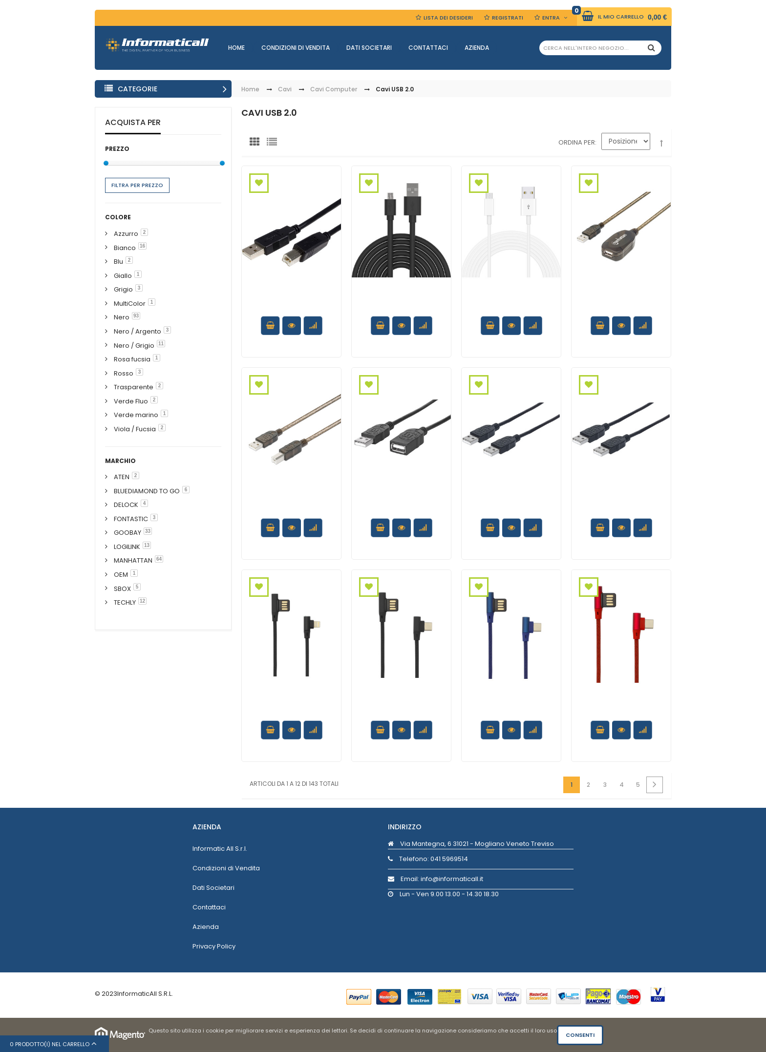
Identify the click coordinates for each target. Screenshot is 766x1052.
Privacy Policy (213, 946)
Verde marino (136, 415)
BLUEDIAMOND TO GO (147, 491)
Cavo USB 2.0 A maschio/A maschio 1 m (621, 511)
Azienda (477, 47)
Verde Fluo (131, 401)
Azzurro (126, 233)
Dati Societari (369, 47)
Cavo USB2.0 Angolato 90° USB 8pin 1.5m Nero (291, 712)
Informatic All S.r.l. (219, 848)
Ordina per (576, 142)
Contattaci (428, 47)
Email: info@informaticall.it (435, 879)
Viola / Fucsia (135, 429)
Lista (274, 144)
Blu (118, 261)
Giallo (123, 275)
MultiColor (130, 303)
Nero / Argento (137, 331)
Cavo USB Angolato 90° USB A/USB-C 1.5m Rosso (621, 712)
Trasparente (133, 387)
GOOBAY (127, 532)
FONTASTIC (131, 519)
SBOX (122, 588)
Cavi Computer (333, 89)
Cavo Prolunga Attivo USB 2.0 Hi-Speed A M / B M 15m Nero (292, 511)
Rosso (123, 373)
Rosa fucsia (132, 359)
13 (146, 545)
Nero (121, 317)
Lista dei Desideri (448, 17)
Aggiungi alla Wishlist (259, 183)
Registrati (507, 17)
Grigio (123, 289)
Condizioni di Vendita (295, 47)
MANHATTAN (133, 560)
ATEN (121, 477)
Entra (551, 17)
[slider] (106, 163)
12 (142, 601)
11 (161, 343)
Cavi (285, 89)
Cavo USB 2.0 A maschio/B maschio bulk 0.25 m (291, 309)
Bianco (125, 247)
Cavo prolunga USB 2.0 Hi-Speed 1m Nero (401, 506)
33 (147, 531)
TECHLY (125, 602)
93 (136, 315)
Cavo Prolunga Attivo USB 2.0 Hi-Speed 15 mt (621, 309)
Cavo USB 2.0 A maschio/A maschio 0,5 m (511, 511)
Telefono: (428, 858)
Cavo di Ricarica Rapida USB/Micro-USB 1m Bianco (511, 309)
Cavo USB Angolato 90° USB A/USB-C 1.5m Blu (511, 712)
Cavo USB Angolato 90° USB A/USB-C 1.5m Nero (401, 712)
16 (142, 246)
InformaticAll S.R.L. (145, 993)
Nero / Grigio (134, 345)
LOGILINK (127, 546)
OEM (121, 574)
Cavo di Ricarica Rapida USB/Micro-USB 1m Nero (401, 309)
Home (236, 47)
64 (159, 559)
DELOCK (126, 504)
